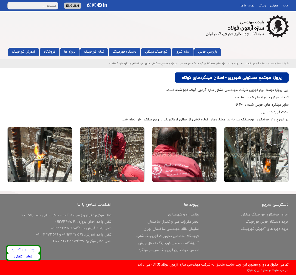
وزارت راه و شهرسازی (183, 214)
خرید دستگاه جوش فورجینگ (267, 221)
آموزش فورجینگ (23, 51)
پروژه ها (70, 51)
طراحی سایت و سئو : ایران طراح (268, 270)
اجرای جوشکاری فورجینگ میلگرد (265, 214)
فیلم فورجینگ (94, 51)
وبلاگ (262, 5)
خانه (285, 5)
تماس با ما (247, 5)
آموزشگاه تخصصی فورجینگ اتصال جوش (168, 243)
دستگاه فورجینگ (124, 51)
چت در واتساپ (23, 249)
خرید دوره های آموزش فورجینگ (265, 229)
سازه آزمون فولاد (255, 63)
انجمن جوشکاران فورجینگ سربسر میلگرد (169, 250)
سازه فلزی (183, 51)
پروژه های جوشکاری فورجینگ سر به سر (203, 63)
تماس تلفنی (23, 256)
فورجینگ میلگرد (156, 51)
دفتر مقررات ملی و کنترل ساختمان (173, 221)
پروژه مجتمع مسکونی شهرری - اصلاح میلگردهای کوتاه (144, 63)
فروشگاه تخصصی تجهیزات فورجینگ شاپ (167, 236)
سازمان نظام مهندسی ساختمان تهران (171, 229)
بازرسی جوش (207, 51)
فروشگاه (50, 51)
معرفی (273, 5)
